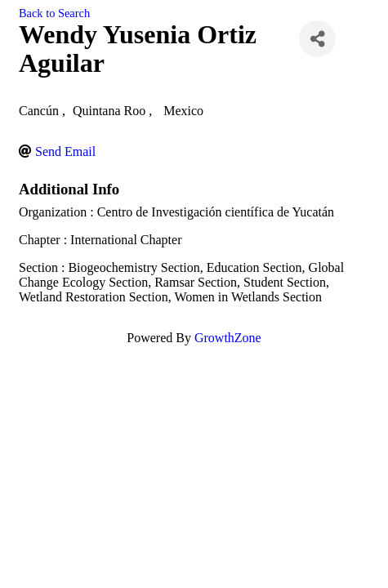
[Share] (317, 38)
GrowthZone (227, 338)
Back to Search (54, 13)
